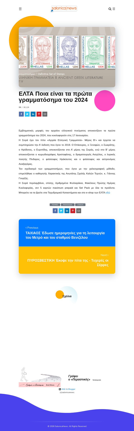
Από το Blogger (67, 389)
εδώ (108, 192)
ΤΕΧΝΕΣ (55, 205)
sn (20, 107)
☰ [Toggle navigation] (20, 9)
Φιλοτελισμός (67, 205)
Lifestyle (80, 205)
